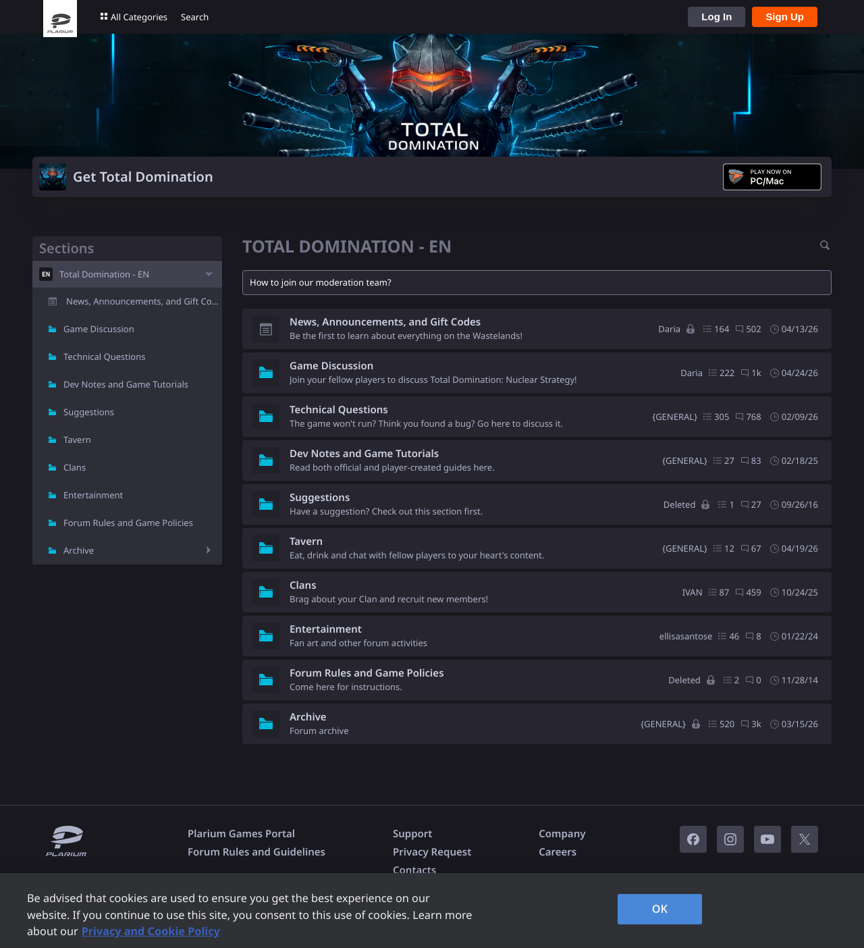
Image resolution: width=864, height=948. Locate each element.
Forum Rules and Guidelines (256, 852)
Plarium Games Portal (241, 834)
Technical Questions (104, 356)
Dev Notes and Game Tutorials (125, 384)
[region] (432, 910)
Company (562, 834)
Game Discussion (98, 329)
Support (412, 834)
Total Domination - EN (104, 274)
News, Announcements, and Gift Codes (144, 301)
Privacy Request (432, 852)
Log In (716, 16)
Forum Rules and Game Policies (128, 523)
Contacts (414, 870)
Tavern (77, 439)
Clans (74, 467)
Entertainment (93, 495)
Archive (78, 550)
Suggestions (88, 412)
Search (195, 17)
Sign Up (784, 16)
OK (660, 908)
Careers (557, 852)
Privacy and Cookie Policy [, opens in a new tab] (151, 931)
